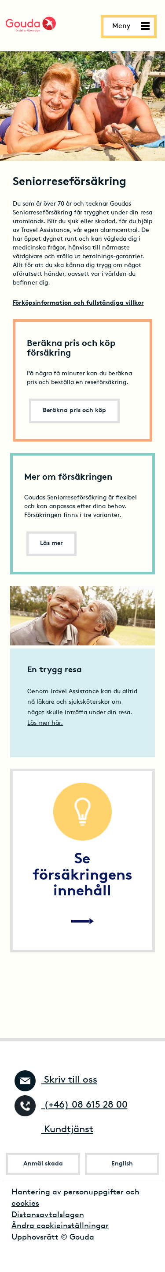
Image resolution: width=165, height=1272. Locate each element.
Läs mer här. (45, 723)
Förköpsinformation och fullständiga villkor (78, 303)
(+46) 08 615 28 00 (71, 1105)
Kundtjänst (54, 1130)
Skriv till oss (56, 1080)
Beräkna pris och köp (74, 410)
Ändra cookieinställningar (60, 1226)
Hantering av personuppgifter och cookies (75, 1198)
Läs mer (51, 543)
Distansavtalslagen (47, 1215)
